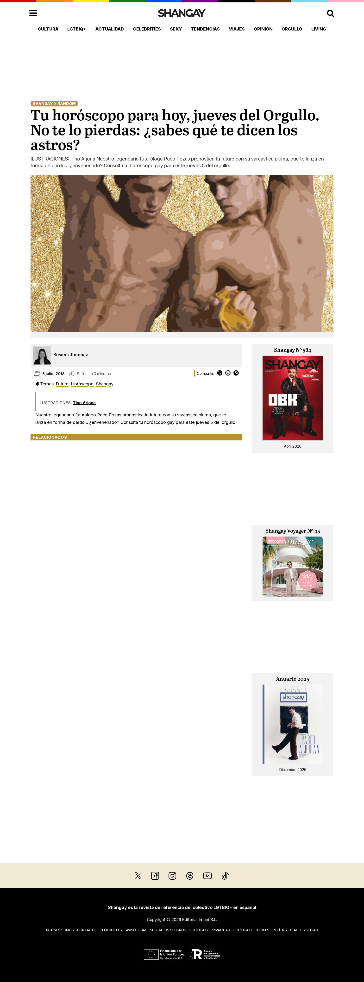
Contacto (86, 930)
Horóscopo (82, 383)
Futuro (62, 383)
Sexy (176, 28)
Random (66, 103)
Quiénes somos (60, 930)
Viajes (237, 28)
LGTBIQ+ (76, 28)
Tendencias (205, 28)
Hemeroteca (111, 930)
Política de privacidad (209, 930)
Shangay (43, 103)
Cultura (48, 28)
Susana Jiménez (70, 355)
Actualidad (109, 28)
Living (318, 28)
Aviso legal (136, 930)
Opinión (263, 28)
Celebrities (147, 28)
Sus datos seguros (168, 930)
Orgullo (292, 28)
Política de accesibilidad (295, 930)
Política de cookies (251, 930)
